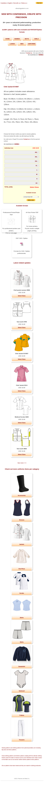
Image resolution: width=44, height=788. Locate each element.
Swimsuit (22, 691)
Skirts (22, 642)
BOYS (27, 39)
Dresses (21, 520)
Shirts (22, 617)
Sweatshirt (21, 666)
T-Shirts (21, 715)
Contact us (26, 139)
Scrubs (21, 593)
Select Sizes (22, 296)
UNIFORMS (31, 44)
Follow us (24, 3)
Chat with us (16, 3)
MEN (22, 44)
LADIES (12, 44)
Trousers (21, 740)
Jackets (21, 544)
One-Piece (21, 569)
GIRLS (36, 39)
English (10, 3)
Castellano (4, 3)
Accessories (22, 495)
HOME (7, 39)
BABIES (17, 39)
